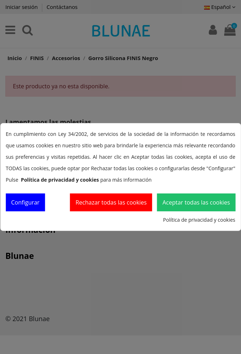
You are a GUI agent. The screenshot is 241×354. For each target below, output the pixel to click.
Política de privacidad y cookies (199, 219)
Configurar (25, 202)
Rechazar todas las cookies (111, 202)
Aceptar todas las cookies (196, 202)
